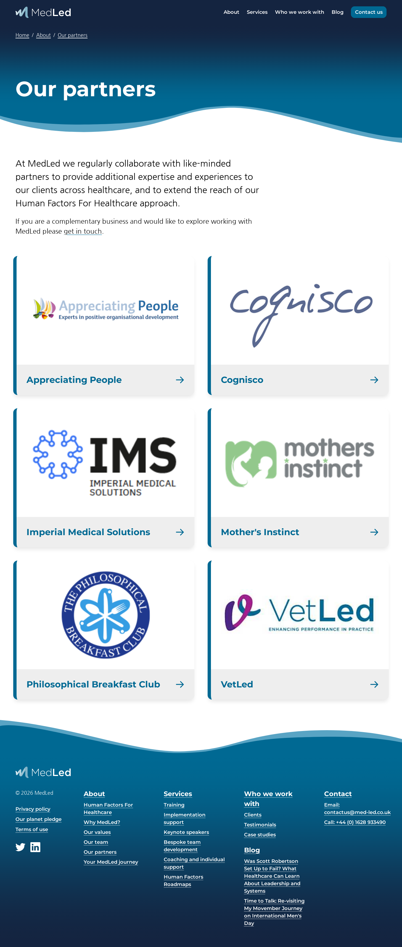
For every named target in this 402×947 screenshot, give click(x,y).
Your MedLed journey (111, 862)
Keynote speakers (186, 832)
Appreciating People (74, 379)
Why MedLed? (102, 822)
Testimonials (260, 825)
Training (174, 805)
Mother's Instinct (260, 532)
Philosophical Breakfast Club (93, 684)
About (231, 12)
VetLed (237, 684)
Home (22, 35)
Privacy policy (32, 809)
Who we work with (299, 12)
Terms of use (31, 829)
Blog (337, 12)
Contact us (369, 12)
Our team (96, 842)
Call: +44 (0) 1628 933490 (355, 822)
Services (257, 12)
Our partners (73, 35)
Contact (338, 794)
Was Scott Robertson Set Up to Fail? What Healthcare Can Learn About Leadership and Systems (272, 876)
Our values (97, 832)
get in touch (83, 231)
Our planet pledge (38, 819)
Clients (252, 815)
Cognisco (242, 379)
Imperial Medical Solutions (88, 532)
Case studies (260, 835)
